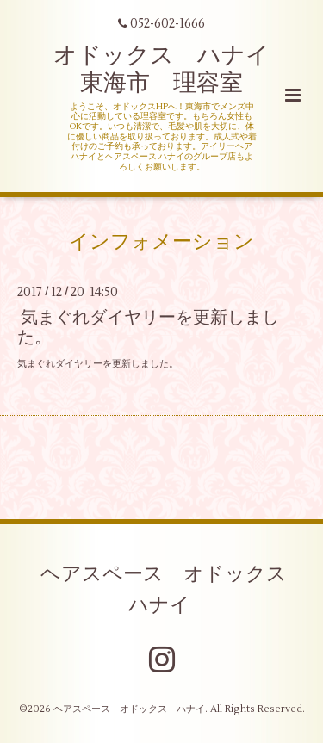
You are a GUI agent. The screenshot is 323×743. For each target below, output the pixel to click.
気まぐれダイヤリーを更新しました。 (148, 327)
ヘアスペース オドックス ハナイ (173, 589)
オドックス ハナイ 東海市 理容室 (173, 69)
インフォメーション (161, 241)
